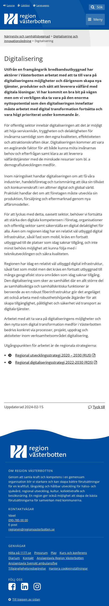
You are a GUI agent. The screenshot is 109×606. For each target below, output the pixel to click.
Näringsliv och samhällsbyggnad (27, 36)
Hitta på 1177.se (19, 553)
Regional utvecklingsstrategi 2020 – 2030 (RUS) (53, 355)
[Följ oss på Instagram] (38, 586)
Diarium (14, 558)
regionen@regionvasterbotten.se (31, 529)
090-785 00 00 (18, 520)
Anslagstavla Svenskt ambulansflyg (32, 563)
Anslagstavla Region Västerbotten (60, 558)
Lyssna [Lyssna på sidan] (11, 5)
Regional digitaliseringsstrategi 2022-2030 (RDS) (54, 362)
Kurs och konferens (73, 553)
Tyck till (99, 406)
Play (53, 553)
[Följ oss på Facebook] (13, 586)
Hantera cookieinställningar (68, 568)
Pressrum (41, 553)
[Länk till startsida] (27, 19)
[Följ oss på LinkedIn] (25, 586)
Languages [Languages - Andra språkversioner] (42, 5)
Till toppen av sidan (26, 599)
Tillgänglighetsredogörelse (27, 568)
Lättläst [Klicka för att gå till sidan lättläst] (25, 5)
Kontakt (28, 558)
